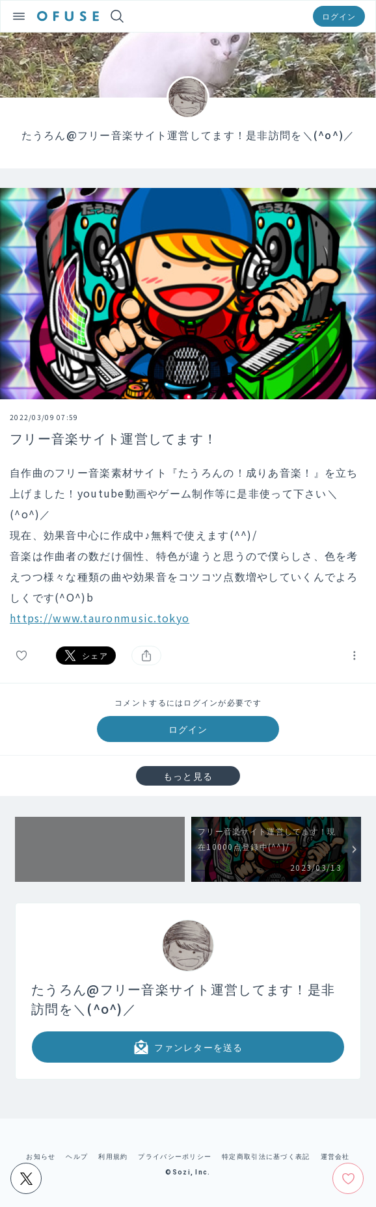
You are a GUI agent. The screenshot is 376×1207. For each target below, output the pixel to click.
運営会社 (335, 1156)
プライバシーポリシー (174, 1156)
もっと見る (188, 775)
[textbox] (188, 545)
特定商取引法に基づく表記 (266, 1156)
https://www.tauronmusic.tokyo (99, 618)
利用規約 (113, 1156)
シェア (86, 655)
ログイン (339, 15)
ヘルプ (77, 1156)
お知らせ (40, 1156)
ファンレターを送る (188, 1047)
